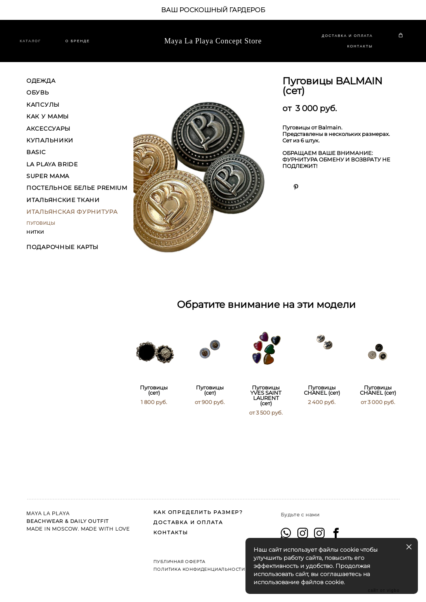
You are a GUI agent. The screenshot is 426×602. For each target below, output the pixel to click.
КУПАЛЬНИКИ (49, 147)
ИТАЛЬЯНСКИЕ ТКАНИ (63, 207)
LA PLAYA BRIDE (52, 171)
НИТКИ (35, 239)
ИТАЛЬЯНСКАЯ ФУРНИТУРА (72, 219)
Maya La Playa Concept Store (213, 45)
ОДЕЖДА (40, 88)
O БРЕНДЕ (84, 45)
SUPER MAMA (47, 183)
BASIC (36, 159)
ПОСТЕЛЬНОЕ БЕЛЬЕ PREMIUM (76, 195)
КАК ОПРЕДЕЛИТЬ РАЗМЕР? (198, 504)
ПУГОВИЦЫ (40, 230)
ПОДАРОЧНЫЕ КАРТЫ (62, 254)
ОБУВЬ (37, 99)
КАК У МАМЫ (47, 123)
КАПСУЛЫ (43, 112)
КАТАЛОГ (36, 45)
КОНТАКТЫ (353, 50)
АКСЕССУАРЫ (48, 136)
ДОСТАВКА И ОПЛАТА (340, 39)
